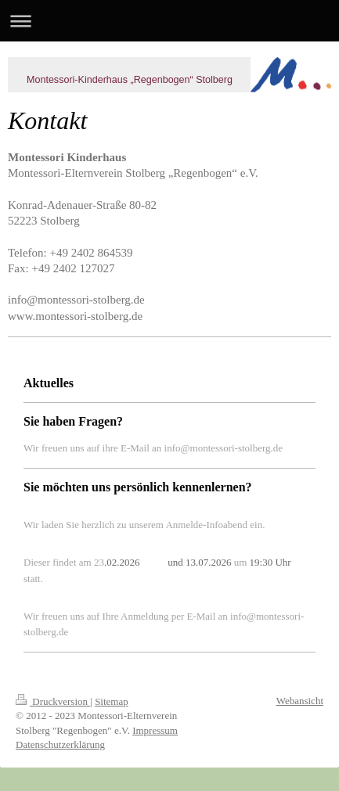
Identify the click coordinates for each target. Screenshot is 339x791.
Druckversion (53, 701)
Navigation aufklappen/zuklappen (169, 21)
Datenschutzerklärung (60, 744)
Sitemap (111, 701)
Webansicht (299, 701)
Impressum (155, 730)
